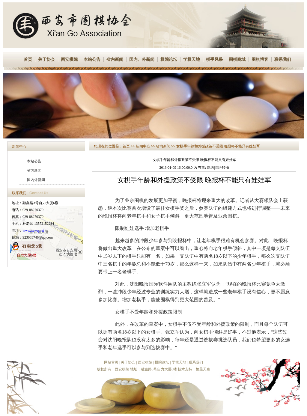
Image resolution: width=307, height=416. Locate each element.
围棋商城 (237, 59)
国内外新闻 (36, 180)
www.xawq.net (33, 230)
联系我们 (282, 59)
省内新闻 (114, 59)
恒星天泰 (203, 369)
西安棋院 (69, 59)
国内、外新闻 (141, 59)
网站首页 (111, 362)
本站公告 (92, 59)
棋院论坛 (168, 59)
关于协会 (46, 59)
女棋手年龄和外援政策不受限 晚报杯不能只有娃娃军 (218, 146)
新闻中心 (19, 146)
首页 (28, 59)
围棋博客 (260, 59)
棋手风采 (214, 59)
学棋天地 (191, 59)
